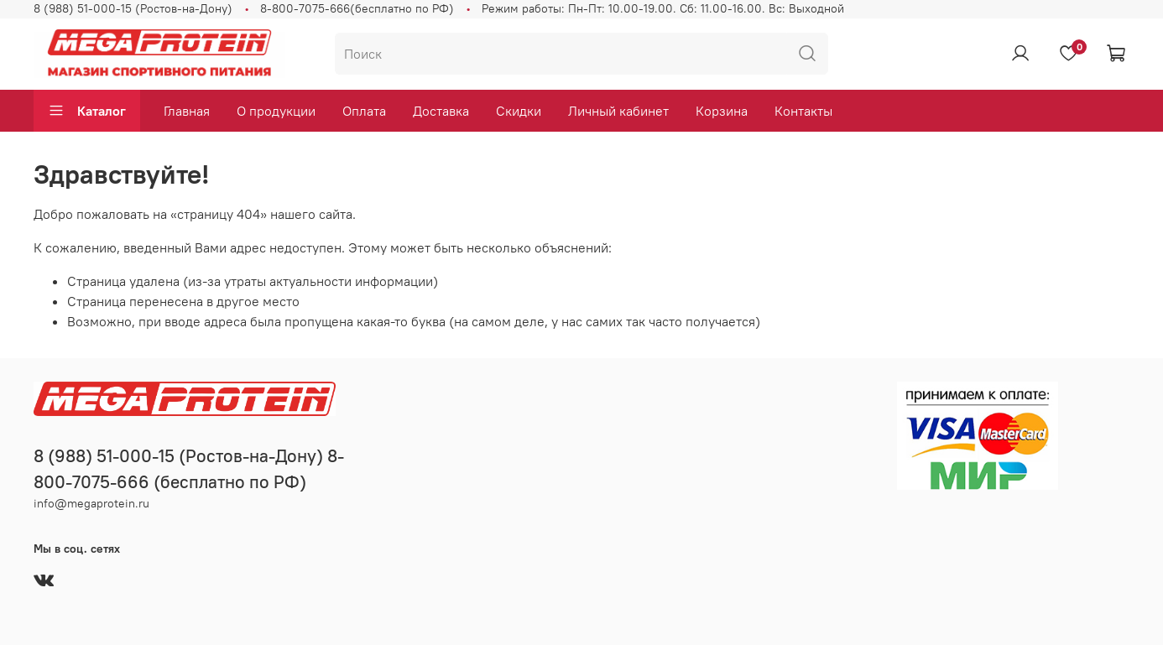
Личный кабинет (618, 110)
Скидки (518, 110)
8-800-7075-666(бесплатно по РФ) (357, 8)
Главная (187, 110)
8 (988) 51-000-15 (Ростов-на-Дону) (133, 8)
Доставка (441, 110)
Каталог (87, 110)
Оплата (364, 110)
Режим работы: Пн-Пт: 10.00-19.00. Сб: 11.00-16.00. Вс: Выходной (663, 8)
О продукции (276, 110)
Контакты (803, 110)
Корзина (722, 110)
